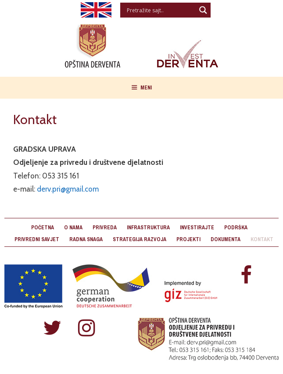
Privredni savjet (36, 239)
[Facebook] (246, 276)
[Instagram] (86, 329)
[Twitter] (52, 329)
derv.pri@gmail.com (68, 189)
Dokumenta (225, 239)
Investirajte (197, 227)
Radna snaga (86, 239)
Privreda (105, 227)
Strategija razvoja (139, 239)
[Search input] (160, 10)
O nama (73, 227)
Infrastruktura (148, 227)
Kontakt (262, 239)
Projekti (188, 239)
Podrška (235, 227)
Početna (42, 227)
